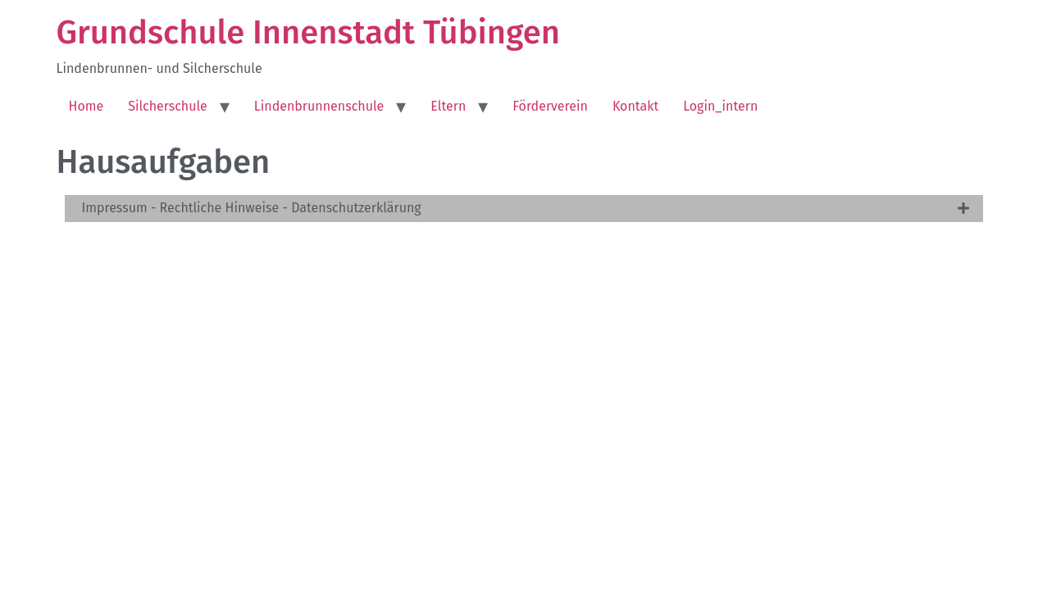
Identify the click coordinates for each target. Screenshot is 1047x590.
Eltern (448, 106)
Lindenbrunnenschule (319, 106)
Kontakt (635, 106)
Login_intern (720, 106)
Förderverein (550, 106)
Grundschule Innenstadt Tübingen (308, 32)
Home (86, 106)
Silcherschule (167, 106)
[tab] (524, 208)
